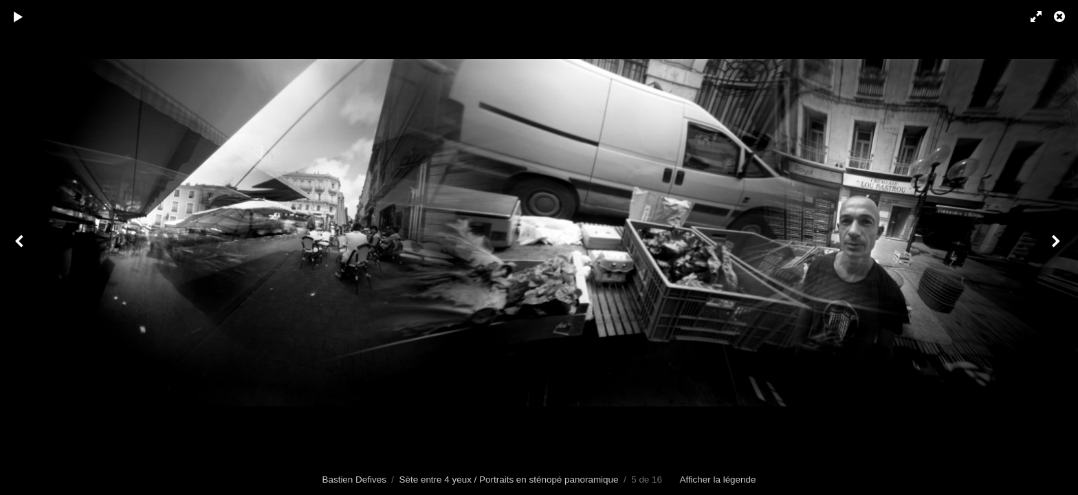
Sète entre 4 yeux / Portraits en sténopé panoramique (509, 479)
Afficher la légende (717, 479)
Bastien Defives (354, 479)
